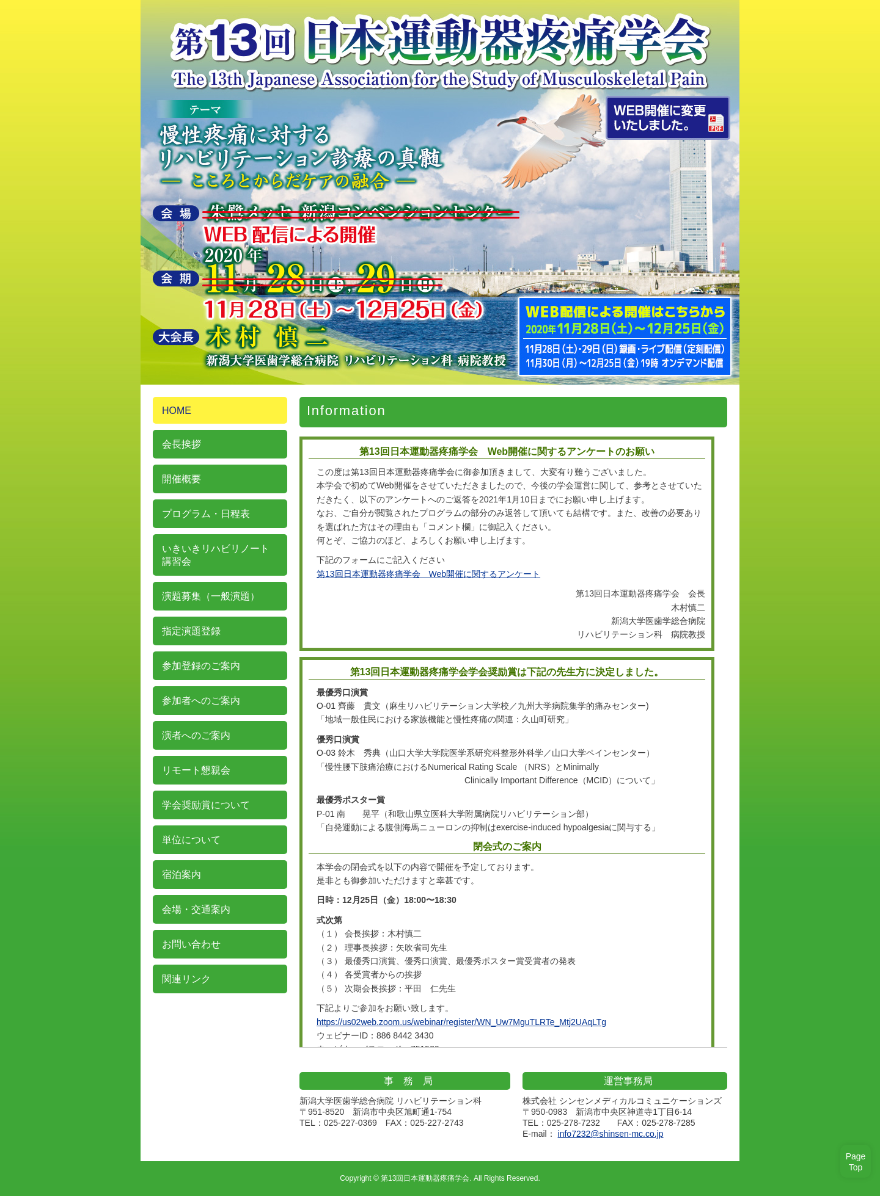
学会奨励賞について (206, 805)
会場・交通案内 (196, 909)
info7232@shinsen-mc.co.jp (611, 1134)
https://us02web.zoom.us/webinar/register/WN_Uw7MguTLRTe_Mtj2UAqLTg (461, 1022)
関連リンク (186, 979)
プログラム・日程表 (206, 514)
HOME (176, 410)
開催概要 (181, 479)
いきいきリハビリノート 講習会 (216, 555)
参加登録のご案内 (201, 666)
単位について (191, 840)
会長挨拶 (181, 444)
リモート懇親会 (196, 770)
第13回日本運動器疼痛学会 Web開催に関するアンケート (428, 574)
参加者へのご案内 (201, 700)
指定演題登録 (191, 631)
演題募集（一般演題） (211, 596)
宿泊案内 (181, 874)
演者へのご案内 (196, 735)
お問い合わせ (191, 944)
